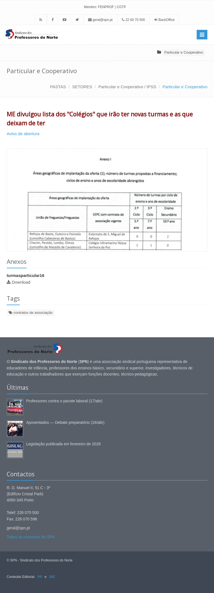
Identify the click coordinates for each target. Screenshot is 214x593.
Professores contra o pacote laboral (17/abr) (64, 401)
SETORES (82, 86)
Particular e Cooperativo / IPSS (127, 86)
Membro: (90, 7)
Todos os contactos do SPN (31, 537)
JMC (52, 577)
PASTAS (58, 86)
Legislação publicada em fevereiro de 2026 (63, 444)
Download (21, 282)
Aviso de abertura (23, 133)
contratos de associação (31, 312)
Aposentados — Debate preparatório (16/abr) (65, 422)
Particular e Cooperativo (183, 52)
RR (39, 577)
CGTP (121, 7)
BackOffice (167, 20)
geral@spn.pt (100, 20)
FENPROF (106, 7)
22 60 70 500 (133, 20)
